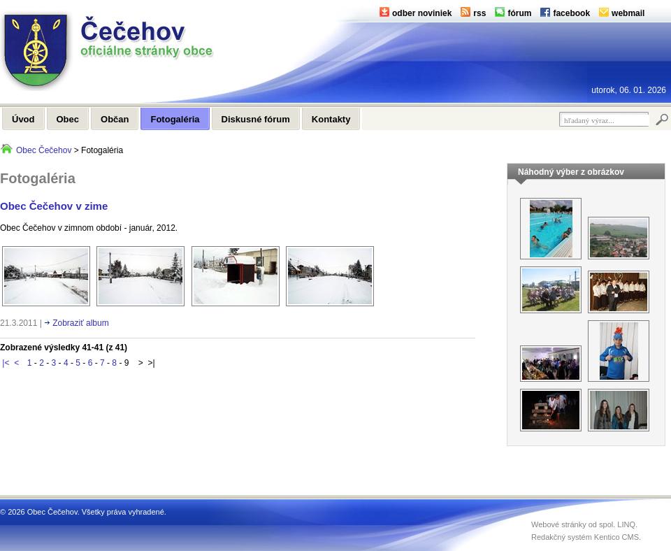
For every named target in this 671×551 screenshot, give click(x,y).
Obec (68, 119)
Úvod (23, 119)
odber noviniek (422, 13)
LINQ (626, 524)
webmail (628, 13)
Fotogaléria (174, 119)
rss (479, 13)
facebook (571, 13)
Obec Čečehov (43, 150)
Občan (115, 119)
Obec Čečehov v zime (54, 206)
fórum (519, 13)
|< (5, 363)
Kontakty (331, 119)
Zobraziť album (80, 323)
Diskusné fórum (256, 119)
